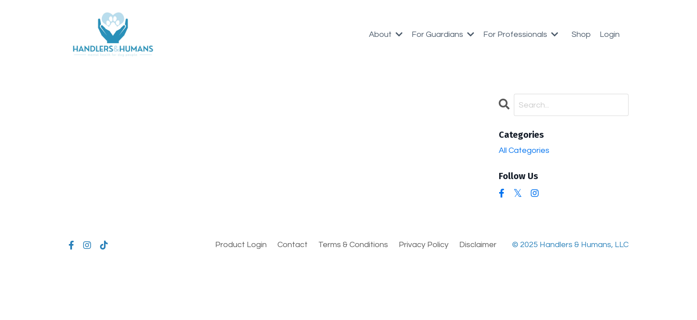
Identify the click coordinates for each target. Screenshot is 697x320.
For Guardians (443, 34)
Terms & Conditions (353, 244)
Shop (581, 34)
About (386, 34)
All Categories (524, 150)
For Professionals (520, 34)
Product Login (241, 244)
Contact (292, 244)
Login (610, 34)
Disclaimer (478, 244)
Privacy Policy (424, 244)
